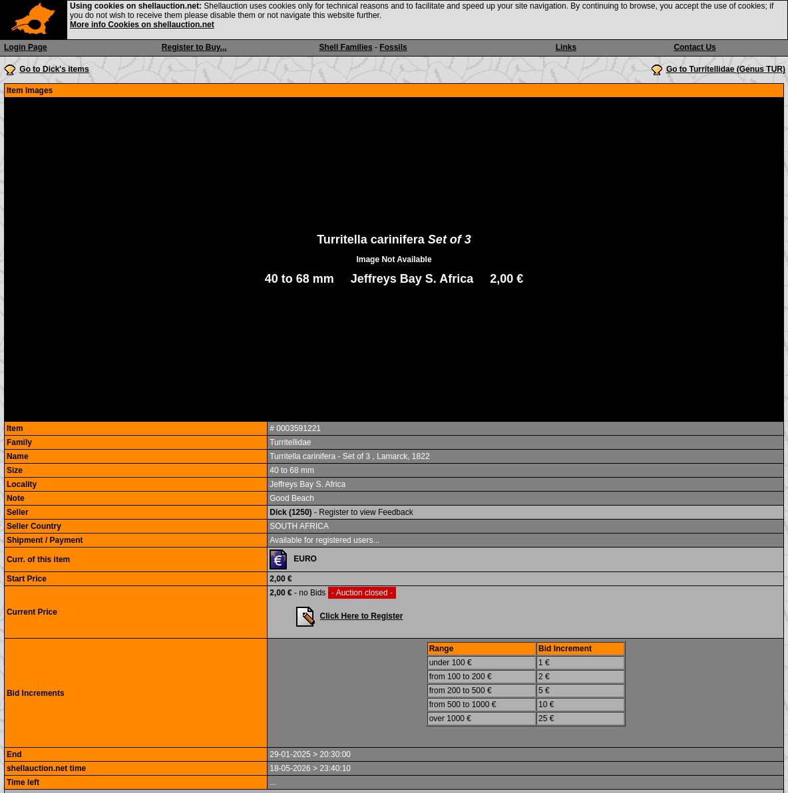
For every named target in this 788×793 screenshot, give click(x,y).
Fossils (393, 47)
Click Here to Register (361, 616)
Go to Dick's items (54, 69)
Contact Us (694, 47)
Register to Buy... (194, 47)
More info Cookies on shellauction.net (142, 24)
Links (566, 47)
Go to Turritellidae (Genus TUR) (725, 69)
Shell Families (346, 47)
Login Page (25, 47)
